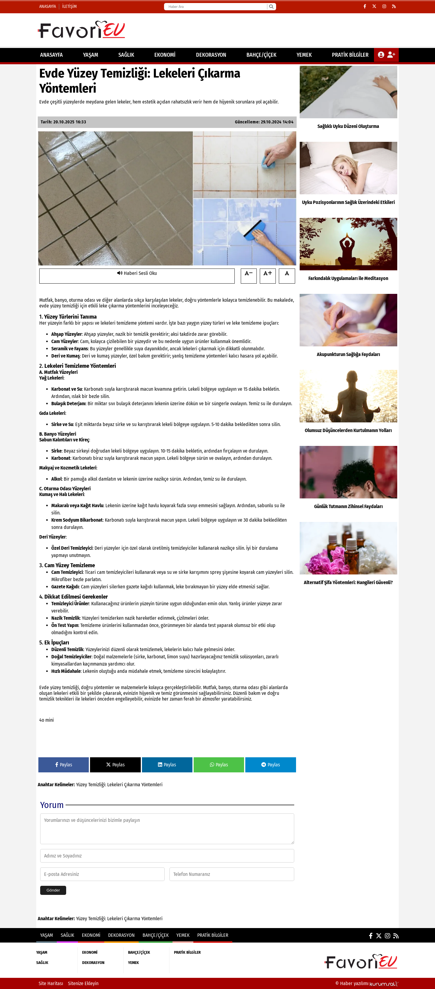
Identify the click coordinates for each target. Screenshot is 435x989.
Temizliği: (97, 784)
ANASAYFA (51, 55)
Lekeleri (115, 784)
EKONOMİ (165, 55)
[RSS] (394, 6)
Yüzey (81, 784)
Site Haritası (51, 983)
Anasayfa (47, 6)
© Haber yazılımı (367, 983)
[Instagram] (384, 6)
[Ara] (271, 6)
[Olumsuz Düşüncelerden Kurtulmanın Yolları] (348, 406)
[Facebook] (364, 6)
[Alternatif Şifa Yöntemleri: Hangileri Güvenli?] (348, 558)
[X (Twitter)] (374, 6)
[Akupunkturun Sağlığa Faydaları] (348, 330)
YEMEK (304, 55)
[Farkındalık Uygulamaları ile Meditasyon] (348, 254)
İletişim (69, 6)
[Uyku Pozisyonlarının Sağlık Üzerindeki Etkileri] (348, 178)
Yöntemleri (152, 784)
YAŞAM (90, 55)
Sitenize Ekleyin (83, 983)
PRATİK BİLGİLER (350, 55)
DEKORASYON (211, 55)
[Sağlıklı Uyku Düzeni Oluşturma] (348, 102)
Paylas (63, 765)
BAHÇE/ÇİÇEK (261, 55)
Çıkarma (132, 784)
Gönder (53, 890)
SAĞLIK (126, 55)
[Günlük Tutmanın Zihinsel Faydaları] (348, 482)
